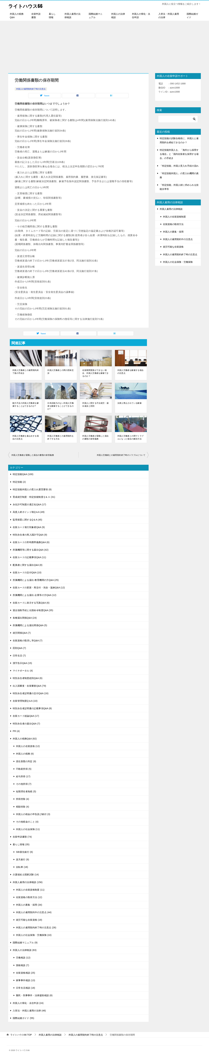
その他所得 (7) (23, 784)
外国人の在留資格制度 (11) (30, 889)
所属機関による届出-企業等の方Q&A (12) (34, 595)
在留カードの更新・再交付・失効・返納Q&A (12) (39, 587)
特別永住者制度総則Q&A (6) (27, 678)
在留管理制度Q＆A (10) (25, 701)
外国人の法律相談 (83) (25, 950)
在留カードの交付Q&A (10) (27, 572)
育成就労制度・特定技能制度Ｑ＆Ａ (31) (34, 497)
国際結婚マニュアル (95, 16)
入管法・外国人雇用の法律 (168, 16)
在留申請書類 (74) (22, 836)
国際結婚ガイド (192, 16)
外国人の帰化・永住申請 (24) (28, 1003)
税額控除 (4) (22, 806)
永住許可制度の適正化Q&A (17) (29, 504)
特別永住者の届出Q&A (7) (26, 723)
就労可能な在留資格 (173, 246)
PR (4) (16, 731)
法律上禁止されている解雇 (129, 403)
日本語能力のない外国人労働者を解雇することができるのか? (60, 406)
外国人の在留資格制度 (174, 216)
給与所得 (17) (23, 776)
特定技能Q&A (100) (23, 474)
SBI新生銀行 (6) (24, 852)
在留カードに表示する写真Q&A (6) (31, 602)
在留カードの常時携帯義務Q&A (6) (31, 542)
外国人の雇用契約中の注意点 (178, 239)
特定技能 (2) (19, 482)
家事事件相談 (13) (25, 980)
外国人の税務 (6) (25, 753)
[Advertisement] (104, 45)
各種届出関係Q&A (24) (25, 617)
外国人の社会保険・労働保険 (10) (34, 935)
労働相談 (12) (23, 957)
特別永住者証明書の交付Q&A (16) (30, 693)
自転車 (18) (22, 867)
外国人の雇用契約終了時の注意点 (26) (36, 927)
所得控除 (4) (22, 799)
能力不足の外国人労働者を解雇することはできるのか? (25, 404)
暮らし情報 (52, 16)
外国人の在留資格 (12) (28, 746)
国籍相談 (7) (22, 965)
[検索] (178, 119)
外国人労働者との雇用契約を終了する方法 (60, 437)
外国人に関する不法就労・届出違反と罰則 (95, 404)
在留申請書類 (35, 16)
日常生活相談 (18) (25, 988)
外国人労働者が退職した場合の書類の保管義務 (95, 437)
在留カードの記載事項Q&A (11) (29, 557)
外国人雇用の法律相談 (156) (28, 882)
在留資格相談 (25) (25, 972)
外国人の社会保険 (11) (28, 829)
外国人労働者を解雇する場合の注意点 (130, 371)
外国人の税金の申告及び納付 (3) (33, 814)
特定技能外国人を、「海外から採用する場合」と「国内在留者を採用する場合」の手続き (179, 154)
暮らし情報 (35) (21, 844)
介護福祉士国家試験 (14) (26, 874)
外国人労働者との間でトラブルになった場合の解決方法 (130, 437)
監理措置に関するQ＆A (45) (27, 519)
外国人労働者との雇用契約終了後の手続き (25, 371)
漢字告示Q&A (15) (22, 663)
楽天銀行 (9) (22, 859)
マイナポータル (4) (23, 670)
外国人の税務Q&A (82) (25, 738)
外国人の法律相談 (118, 16)
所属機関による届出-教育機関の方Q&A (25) (36, 580)
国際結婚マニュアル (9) (25, 942)
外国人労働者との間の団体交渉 (60, 371)
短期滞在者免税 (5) (26, 791)
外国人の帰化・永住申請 (141, 16)
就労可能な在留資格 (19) (29, 920)
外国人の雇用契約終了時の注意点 (31, 89)
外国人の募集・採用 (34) (29, 904)
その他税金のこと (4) (27, 821)
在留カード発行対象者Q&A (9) (29, 527)
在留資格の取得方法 (173, 224)
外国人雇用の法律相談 (72, 16)
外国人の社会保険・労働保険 (178, 262)
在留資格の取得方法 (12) (29, 897)
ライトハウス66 (26, 5)
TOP (21, 1034)
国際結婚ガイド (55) (23, 1018)
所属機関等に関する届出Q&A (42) (30, 549)
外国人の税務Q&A (17, 16)
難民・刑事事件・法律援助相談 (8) (34, 995)
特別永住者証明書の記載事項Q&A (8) (32, 708)
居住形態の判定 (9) (26, 761)
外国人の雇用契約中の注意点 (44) (34, 912)
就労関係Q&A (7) (22, 633)
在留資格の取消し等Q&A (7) (27, 640)
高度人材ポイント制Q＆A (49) (29, 512)
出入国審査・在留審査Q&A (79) (29, 686)
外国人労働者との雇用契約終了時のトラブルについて (121, 455)
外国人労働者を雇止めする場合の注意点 (25, 437)
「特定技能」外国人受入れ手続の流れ (179, 166)
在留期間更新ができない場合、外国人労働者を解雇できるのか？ (95, 373)
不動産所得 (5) (23, 769)
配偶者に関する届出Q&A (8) (27, 565)
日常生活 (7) (19, 655)
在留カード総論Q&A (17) (26, 716)
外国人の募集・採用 (173, 231)
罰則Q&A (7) (19, 648)
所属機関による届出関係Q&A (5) (30, 625)
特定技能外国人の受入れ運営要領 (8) (32, 489)
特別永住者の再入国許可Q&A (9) (30, 534)
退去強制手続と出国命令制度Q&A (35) (33, 610)
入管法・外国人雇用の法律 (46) (29, 1010)
